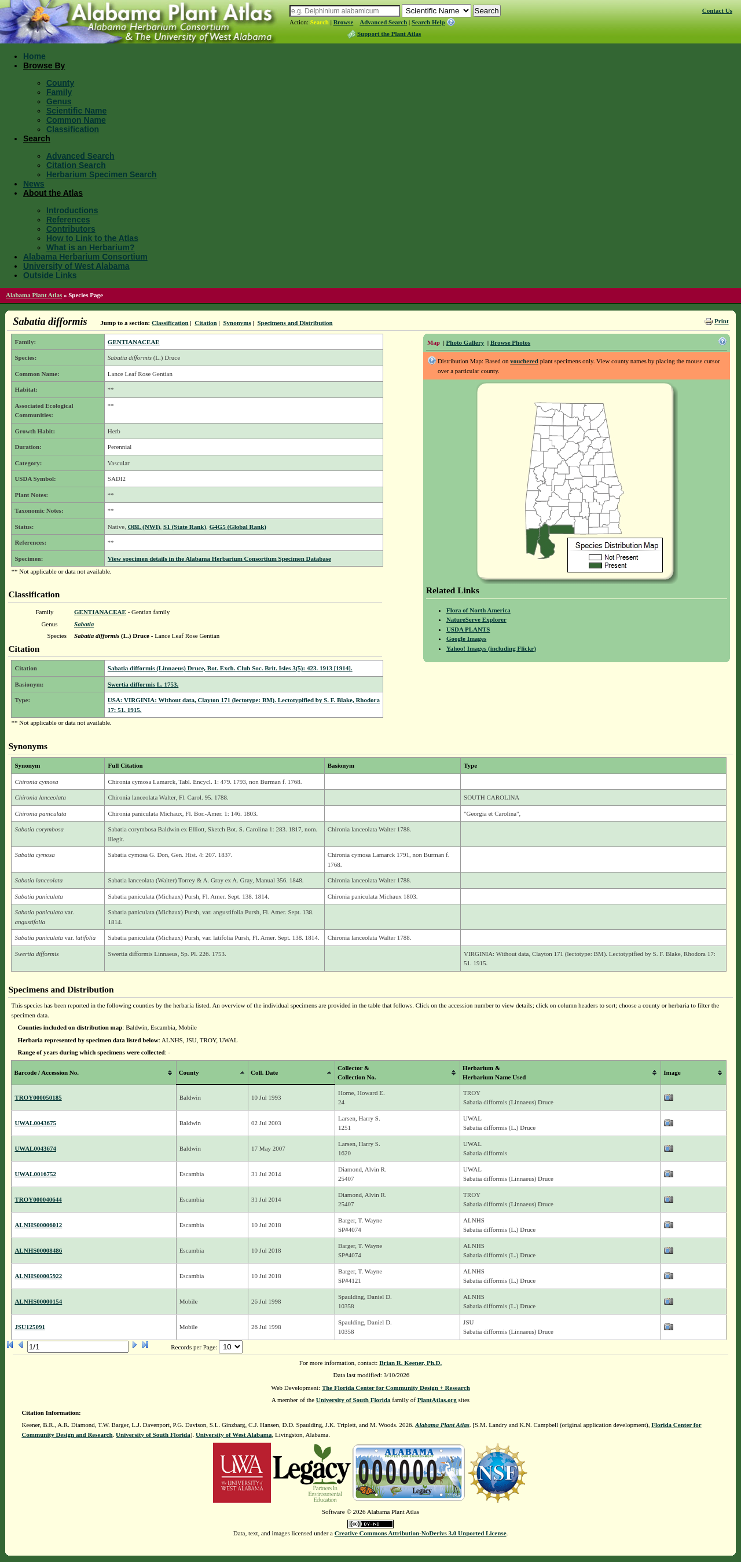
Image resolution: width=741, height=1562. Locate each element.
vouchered (524, 360)
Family (59, 92)
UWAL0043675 (35, 1122)
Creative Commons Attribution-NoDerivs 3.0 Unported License (421, 1533)
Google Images (466, 638)
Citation (206, 322)
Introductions (72, 210)
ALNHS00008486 (38, 1250)
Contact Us (717, 10)
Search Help (428, 22)
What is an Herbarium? (90, 247)
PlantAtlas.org (437, 1399)
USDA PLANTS (468, 629)
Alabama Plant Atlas (34, 294)
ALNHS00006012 (38, 1224)
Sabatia (84, 624)
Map (433, 342)
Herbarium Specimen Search (101, 174)
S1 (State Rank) (184, 526)
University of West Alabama (76, 266)
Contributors (71, 228)
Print (721, 320)
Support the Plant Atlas (389, 33)
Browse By (44, 65)
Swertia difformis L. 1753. (143, 684)
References (68, 219)
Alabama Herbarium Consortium (85, 256)
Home (34, 56)
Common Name (76, 120)
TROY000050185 (37, 1097)
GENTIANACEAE (134, 341)
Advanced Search (383, 22)
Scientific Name (76, 110)
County (60, 82)
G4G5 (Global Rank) (238, 526)
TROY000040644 (37, 1199)
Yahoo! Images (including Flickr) (491, 648)
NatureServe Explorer (476, 619)
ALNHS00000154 (38, 1301)
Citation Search (76, 165)
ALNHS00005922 (38, 1275)
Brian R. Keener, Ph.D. (410, 1362)
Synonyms (237, 322)
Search (319, 22)
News (34, 183)
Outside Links (50, 275)
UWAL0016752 (35, 1173)
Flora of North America (478, 610)
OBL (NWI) (144, 526)
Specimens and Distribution (294, 322)
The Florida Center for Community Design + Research (396, 1387)
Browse (343, 22)
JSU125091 (29, 1326)
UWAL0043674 (35, 1148)
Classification (72, 129)
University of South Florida (353, 1399)
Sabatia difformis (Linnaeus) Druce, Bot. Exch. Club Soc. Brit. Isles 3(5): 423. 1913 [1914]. (230, 668)
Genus (59, 101)
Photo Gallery (465, 342)
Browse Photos (510, 342)
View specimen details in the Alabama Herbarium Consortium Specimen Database (219, 558)
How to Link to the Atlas (92, 238)
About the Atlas (53, 193)
